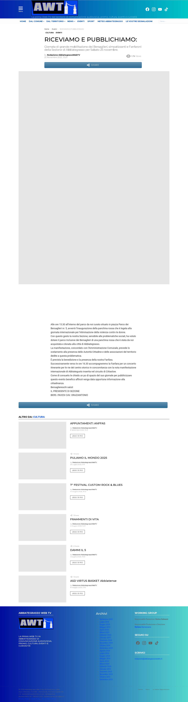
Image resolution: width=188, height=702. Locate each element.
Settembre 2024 (106, 648)
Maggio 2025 (105, 627)
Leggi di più (77, 436)
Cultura (39, 417)
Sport (91, 21)
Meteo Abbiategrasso (110, 21)
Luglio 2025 (104, 622)
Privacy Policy (24, 699)
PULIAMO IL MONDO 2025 (88, 457)
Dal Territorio (55, 21)
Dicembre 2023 (106, 672)
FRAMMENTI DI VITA (84, 519)
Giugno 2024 (105, 656)
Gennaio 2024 (105, 669)
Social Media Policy (49, 699)
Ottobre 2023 (105, 677)
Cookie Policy (36, 699)
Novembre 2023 (106, 674)
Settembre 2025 (106, 619)
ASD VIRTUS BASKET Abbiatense (93, 580)
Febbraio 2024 (105, 666)
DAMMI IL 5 (78, 550)
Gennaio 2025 (105, 638)
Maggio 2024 (105, 659)
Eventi (80, 21)
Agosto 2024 (105, 651)
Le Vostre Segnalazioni (139, 21)
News (70, 21)
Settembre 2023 (106, 679)
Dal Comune (36, 21)
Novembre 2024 (106, 643)
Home (23, 21)
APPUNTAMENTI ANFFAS (87, 423)
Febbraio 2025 (105, 635)
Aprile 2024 (104, 661)
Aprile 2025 (104, 630)
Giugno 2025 (105, 624)
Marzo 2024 (104, 664)
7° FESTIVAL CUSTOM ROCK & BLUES (96, 484)
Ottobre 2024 (105, 645)
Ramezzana (143, 627)
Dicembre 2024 (106, 640)
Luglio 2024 (104, 653)
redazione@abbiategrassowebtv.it (148, 659)
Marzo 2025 (104, 632)
